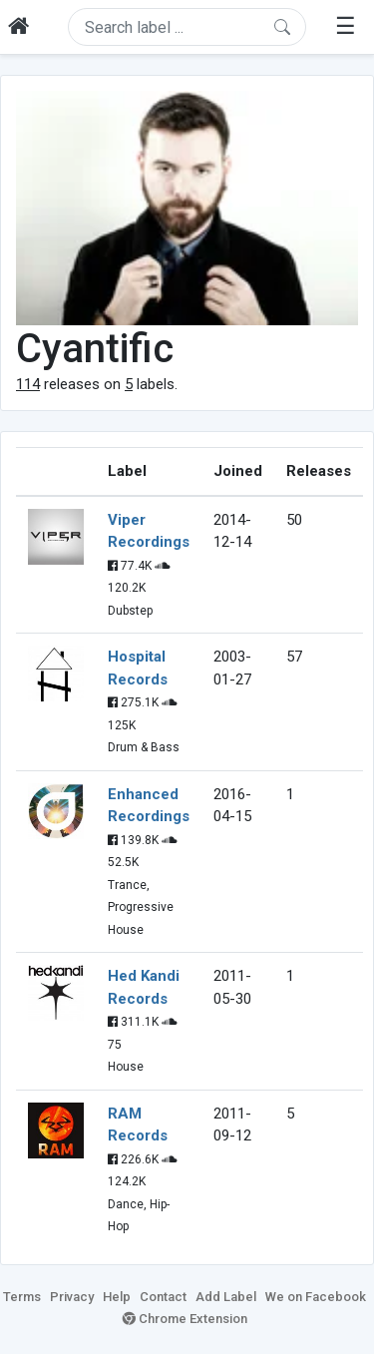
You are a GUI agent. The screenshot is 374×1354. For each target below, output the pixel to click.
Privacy (72, 1296)
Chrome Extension (185, 1318)
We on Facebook (315, 1296)
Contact (163, 1296)
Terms (22, 1296)
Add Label (225, 1296)
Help (117, 1296)
